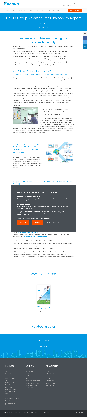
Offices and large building (33, 380)
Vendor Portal (50, 385)
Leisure (28, 378)
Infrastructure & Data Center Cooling (31, 386)
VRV (6, 371)
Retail (27, 373)
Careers (48, 376)
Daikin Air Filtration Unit (11, 385)
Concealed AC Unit (10, 396)
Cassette (7, 393)
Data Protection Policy (36, 412)
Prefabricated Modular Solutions (11, 404)
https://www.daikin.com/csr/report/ (29, 232)
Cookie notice (25, 412)
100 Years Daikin (50, 373)
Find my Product (41, 10)
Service (30, 10)
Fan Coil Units (9, 401)
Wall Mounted (9, 373)
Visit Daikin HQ (54, 10)
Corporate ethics (48, 412)
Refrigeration (8, 387)
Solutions (22, 10)
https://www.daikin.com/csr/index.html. (36, 236)
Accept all (23, 222)
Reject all (37, 222)
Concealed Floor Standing (12, 398)
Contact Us (49, 378)
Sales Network (50, 380)
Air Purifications (9, 382)
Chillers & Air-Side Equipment (10, 379)
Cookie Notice (45, 218)
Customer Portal (50, 383)
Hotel (27, 376)
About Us (48, 371)
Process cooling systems (32, 383)
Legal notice (18, 412)
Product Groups (10, 10)
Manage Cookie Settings (52, 222)
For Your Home (30, 371)
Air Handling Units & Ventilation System (10, 390)
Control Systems (9, 376)
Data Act (6, 415)
